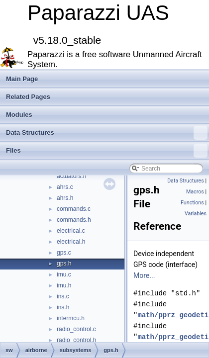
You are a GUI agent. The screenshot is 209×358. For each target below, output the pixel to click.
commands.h (74, 219)
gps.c (64, 252)
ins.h (63, 307)
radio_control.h (76, 340)
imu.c (64, 274)
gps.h (64, 263)
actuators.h (71, 176)
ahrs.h (65, 197)
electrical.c (71, 230)
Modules (19, 114)
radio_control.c (76, 329)
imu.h (64, 285)
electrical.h (71, 241)
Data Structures (107, 133)
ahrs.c (65, 186)
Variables (196, 213)
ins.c (63, 296)
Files (107, 151)
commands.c (74, 208)
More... (144, 275)
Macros (195, 191)
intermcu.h (71, 318)
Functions (192, 202)
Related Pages (28, 96)
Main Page (22, 79)
